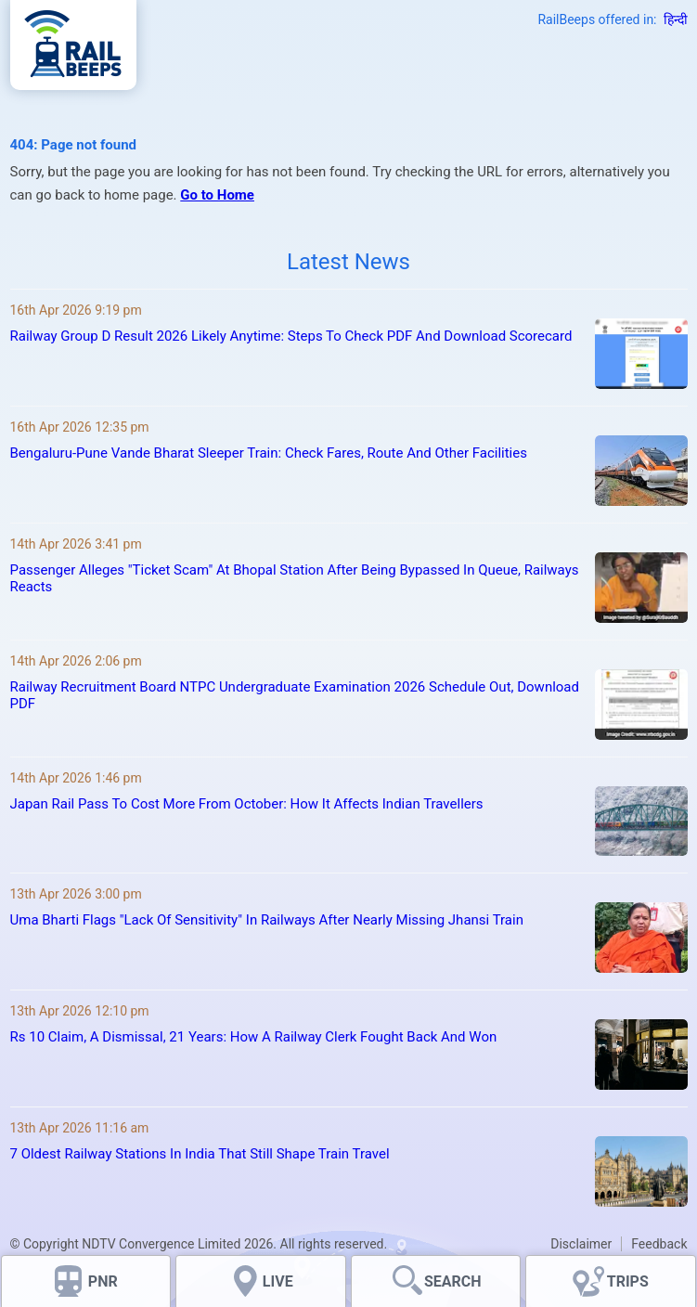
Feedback (659, 1243)
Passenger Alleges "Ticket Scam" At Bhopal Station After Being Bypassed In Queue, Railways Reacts (294, 578)
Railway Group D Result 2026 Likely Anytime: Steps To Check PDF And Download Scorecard (291, 336)
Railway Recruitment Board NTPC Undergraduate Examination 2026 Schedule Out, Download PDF (294, 695)
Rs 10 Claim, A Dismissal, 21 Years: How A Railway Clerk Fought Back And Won (253, 1037)
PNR (103, 1281)
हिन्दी (676, 19)
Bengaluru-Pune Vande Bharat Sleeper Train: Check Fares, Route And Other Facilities (268, 453)
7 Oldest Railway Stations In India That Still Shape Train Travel (200, 1153)
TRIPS (628, 1281)
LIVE (278, 1281)
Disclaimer (581, 1243)
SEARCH (453, 1281)
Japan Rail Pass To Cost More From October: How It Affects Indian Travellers (247, 804)
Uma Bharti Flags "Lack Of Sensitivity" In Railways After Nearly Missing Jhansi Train (266, 920)
